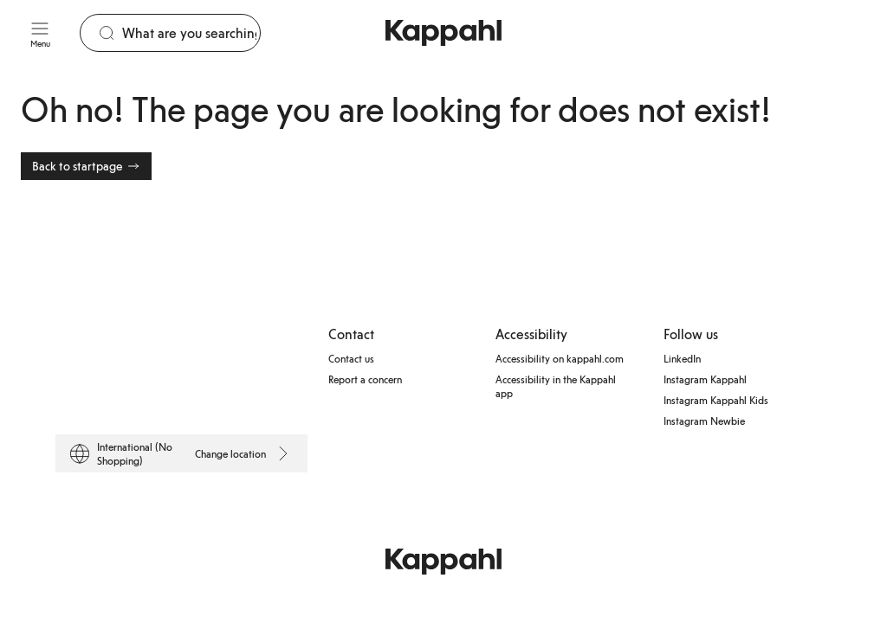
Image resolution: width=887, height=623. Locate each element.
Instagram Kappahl (705, 379)
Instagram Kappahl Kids (716, 400)
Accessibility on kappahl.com (559, 358)
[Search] (191, 33)
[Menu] (40, 33)
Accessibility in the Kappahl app (555, 386)
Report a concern (365, 379)
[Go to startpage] (443, 33)
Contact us (351, 358)
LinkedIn (682, 358)
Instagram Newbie (704, 420)
